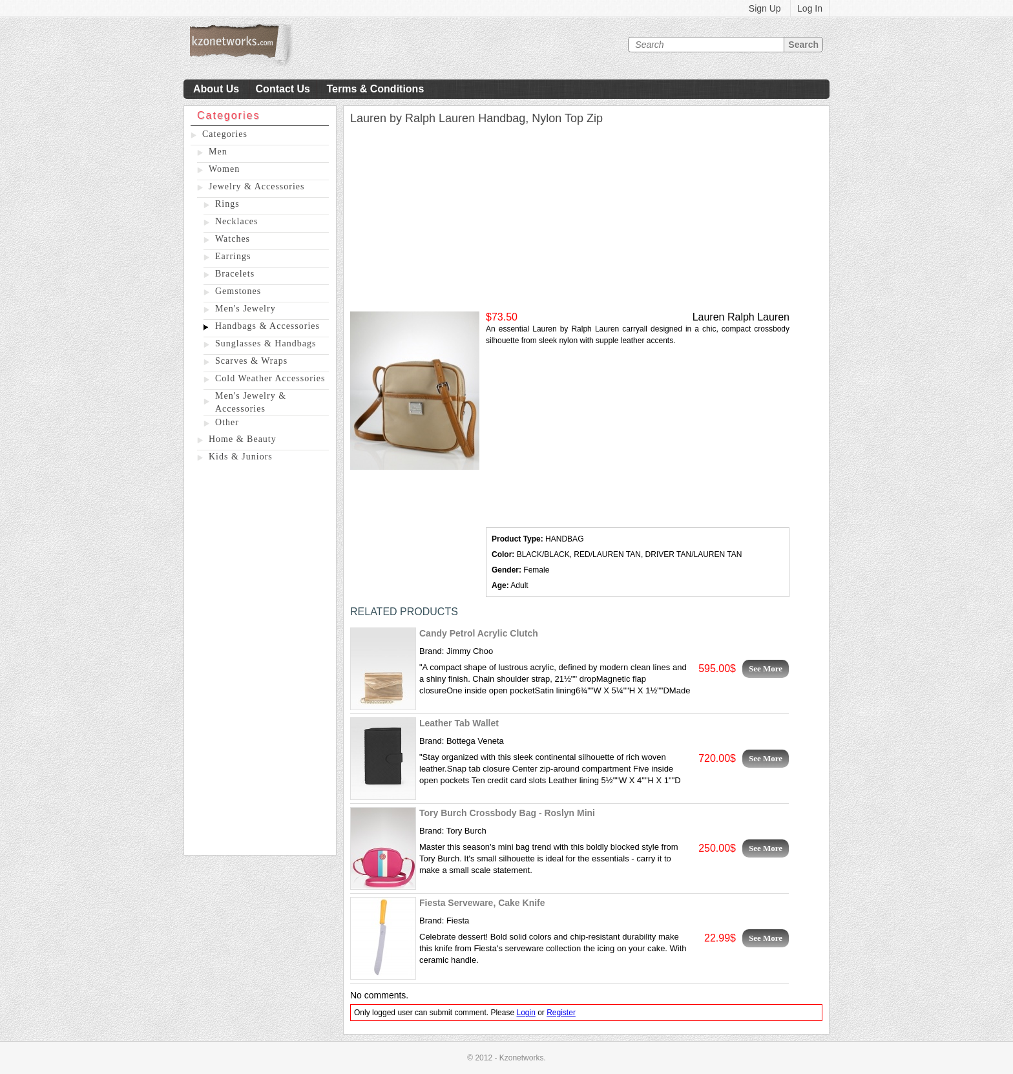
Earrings (233, 256)
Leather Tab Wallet (459, 723)
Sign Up (765, 8)
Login (525, 1012)
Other (227, 422)
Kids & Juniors (241, 456)
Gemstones (238, 291)
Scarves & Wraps (251, 361)
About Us (216, 88)
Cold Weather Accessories (270, 378)
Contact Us (283, 88)
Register (561, 1012)
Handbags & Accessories (267, 326)
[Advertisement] (260, 661)
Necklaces (236, 221)
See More (765, 668)
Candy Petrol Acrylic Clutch (478, 633)
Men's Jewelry (245, 308)
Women (224, 169)
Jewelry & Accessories (257, 186)
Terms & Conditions (375, 88)
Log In (809, 8)
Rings (227, 204)
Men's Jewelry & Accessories (250, 402)
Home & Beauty (243, 439)
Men (218, 151)
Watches (232, 239)
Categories (224, 134)
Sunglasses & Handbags (265, 343)
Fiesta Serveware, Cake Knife (482, 903)
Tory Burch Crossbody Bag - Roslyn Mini (507, 813)
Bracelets (235, 274)
